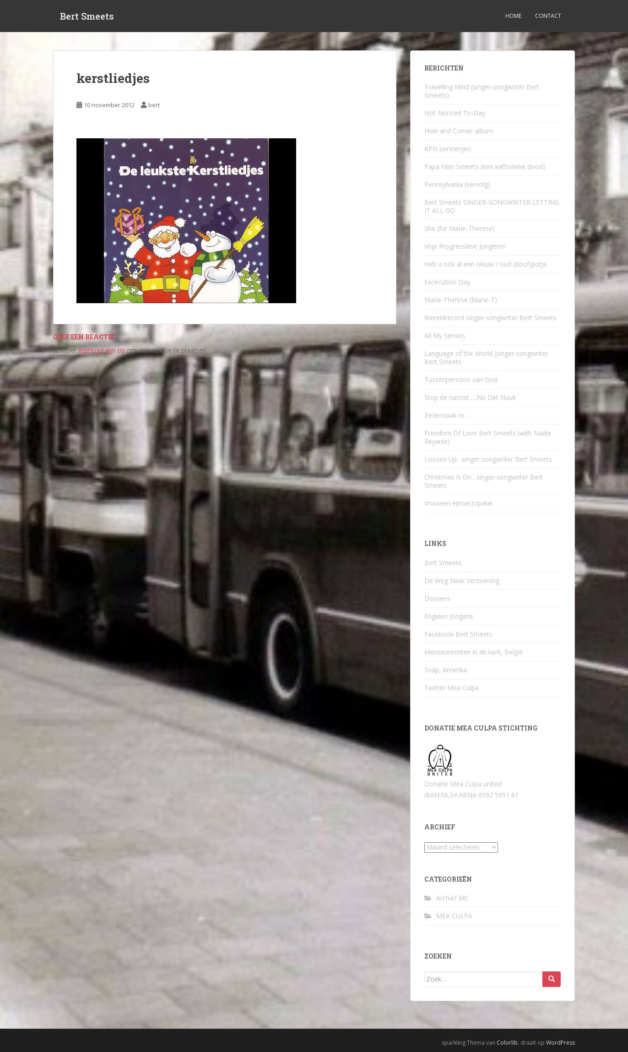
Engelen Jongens (448, 616)
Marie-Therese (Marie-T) (460, 299)
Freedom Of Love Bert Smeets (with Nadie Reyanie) (487, 437)
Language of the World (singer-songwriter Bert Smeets (486, 357)
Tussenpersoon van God (460, 379)
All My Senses (444, 335)
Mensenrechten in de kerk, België (473, 652)
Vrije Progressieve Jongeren (465, 246)
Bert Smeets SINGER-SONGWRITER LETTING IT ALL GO (491, 206)
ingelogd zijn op (101, 350)
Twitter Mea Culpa (451, 687)
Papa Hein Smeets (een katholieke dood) (484, 166)
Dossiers (437, 598)
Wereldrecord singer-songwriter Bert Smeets (490, 317)
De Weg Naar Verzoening (461, 580)
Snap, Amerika (445, 669)
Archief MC (452, 898)
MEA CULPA (454, 915)
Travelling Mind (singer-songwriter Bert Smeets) (481, 90)
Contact (548, 16)
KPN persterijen (447, 148)
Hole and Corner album (458, 130)
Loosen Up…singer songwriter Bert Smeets (488, 459)
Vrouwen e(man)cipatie (458, 503)
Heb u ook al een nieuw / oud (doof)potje (485, 264)
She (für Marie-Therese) (459, 228)
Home (513, 16)
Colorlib (507, 1043)
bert (154, 105)
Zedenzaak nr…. (447, 415)
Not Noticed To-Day (454, 113)
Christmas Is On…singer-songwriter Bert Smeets (483, 481)
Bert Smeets (87, 16)
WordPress (560, 1043)
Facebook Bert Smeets (458, 634)
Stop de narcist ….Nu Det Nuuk (470, 397)
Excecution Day (447, 282)
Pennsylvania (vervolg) (457, 184)
